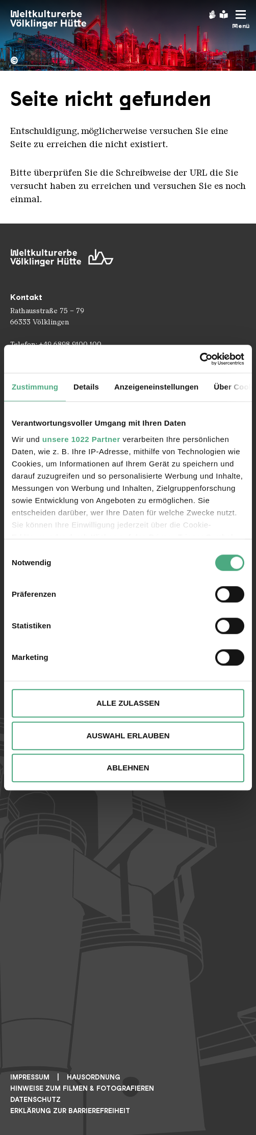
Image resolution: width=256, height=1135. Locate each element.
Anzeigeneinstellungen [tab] (156, 386)
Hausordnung (93, 1077)
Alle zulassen (128, 703)
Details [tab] (86, 386)
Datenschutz (35, 1099)
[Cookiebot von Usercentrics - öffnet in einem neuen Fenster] (199, 359)
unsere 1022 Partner (81, 439)
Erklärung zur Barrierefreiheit (70, 1111)
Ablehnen (128, 767)
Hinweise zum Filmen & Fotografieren (82, 1088)
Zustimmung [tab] (35, 386)
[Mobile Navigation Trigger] (241, 19)
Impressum (29, 1077)
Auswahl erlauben (127, 735)
